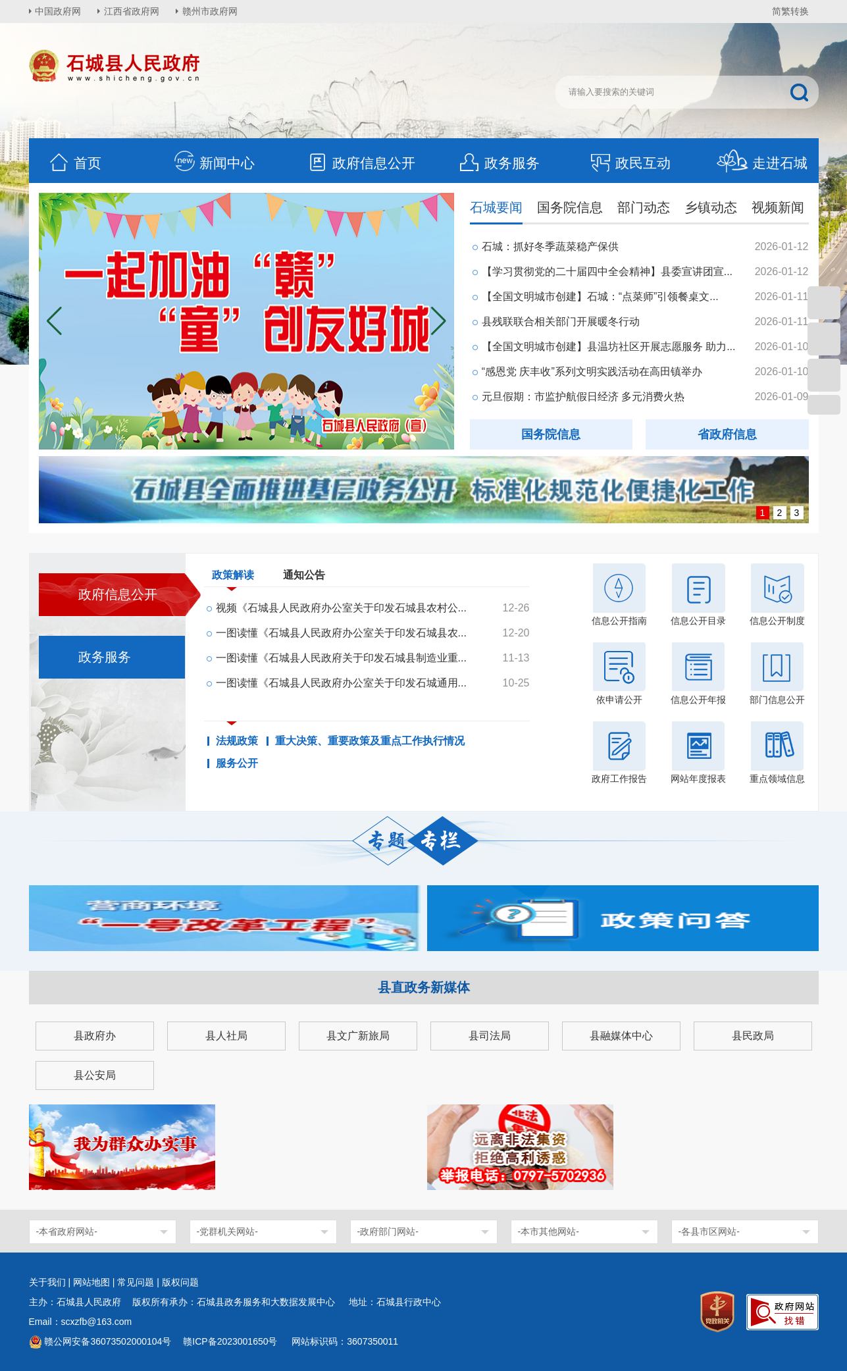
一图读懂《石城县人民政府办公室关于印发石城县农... (341, 632)
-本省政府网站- (66, 1231)
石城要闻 (496, 207)
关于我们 (47, 1282)
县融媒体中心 (621, 1035)
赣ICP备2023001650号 (231, 1341)
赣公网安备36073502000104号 (107, 1341)
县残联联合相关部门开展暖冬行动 (561, 321)
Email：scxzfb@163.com (80, 1321)
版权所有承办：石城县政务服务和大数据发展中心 (238, 1302)
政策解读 (233, 577)
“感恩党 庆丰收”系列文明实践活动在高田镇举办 (592, 371)
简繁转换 (790, 11)
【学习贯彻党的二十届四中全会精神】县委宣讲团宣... (607, 271)
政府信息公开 (360, 163)
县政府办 (95, 1035)
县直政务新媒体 (424, 987)
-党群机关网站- (227, 1231)
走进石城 (762, 163)
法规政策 (237, 741)
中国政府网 (59, 11)
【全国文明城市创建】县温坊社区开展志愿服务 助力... (609, 346)
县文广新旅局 (358, 1035)
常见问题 (135, 1282)
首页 (74, 163)
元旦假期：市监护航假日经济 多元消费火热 (583, 396)
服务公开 (237, 763)
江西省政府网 (132, 11)
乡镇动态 (710, 207)
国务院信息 (570, 207)
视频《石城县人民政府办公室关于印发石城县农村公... (341, 607)
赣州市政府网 (210, 11)
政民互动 (630, 163)
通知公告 (304, 575)
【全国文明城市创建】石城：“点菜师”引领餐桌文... (600, 296)
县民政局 (753, 1035)
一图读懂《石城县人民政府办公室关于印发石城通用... (341, 682)
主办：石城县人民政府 (79, 1302)
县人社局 (226, 1035)
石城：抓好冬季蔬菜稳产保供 (550, 246)
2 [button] (780, 512)
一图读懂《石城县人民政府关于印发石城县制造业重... (341, 657)
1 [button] (762, 512)
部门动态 (643, 207)
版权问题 (180, 1282)
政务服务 (499, 163)
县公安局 (95, 1075)
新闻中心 (214, 163)
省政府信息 (727, 434)
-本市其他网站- (548, 1231)
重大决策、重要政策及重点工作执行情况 (370, 741)
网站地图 (91, 1282)
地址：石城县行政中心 (395, 1302)
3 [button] (797, 512)
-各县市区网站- (709, 1231)
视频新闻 (778, 207)
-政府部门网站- (388, 1231)
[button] (439, 321)
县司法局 (490, 1035)
